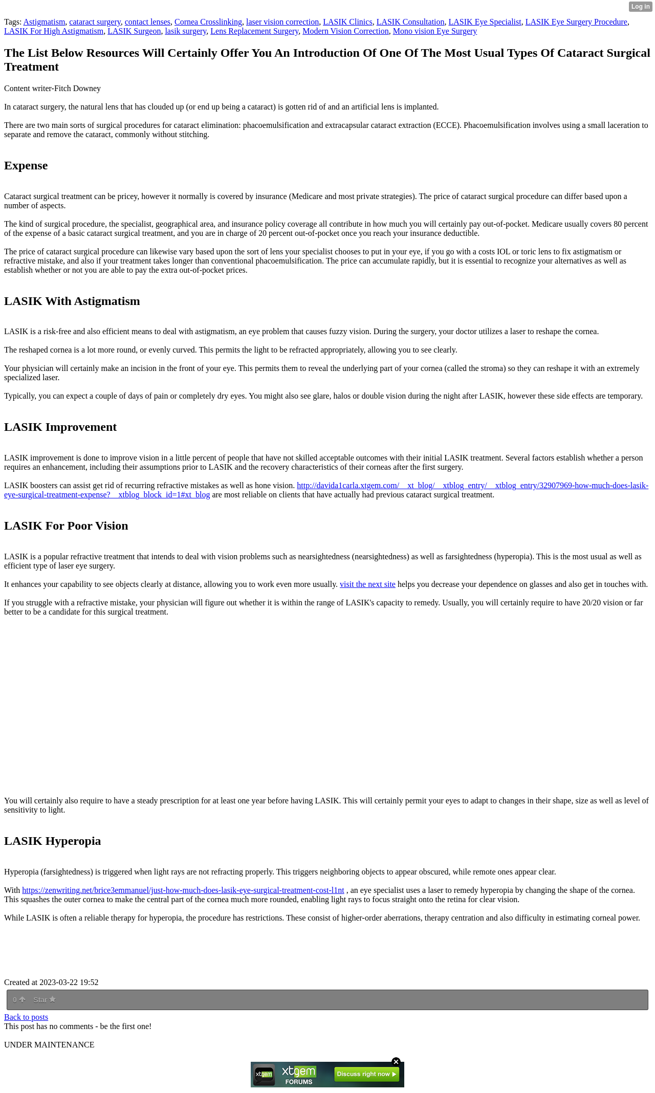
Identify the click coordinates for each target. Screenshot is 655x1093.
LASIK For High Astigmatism (53, 31)
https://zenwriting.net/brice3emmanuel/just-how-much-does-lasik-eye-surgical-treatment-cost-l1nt (183, 890)
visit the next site (368, 584)
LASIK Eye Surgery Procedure (576, 21)
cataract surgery (94, 21)
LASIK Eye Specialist (485, 21)
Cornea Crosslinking (208, 21)
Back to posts (26, 1017)
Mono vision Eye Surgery (435, 31)
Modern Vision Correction (345, 31)
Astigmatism (45, 21)
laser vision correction (282, 21)
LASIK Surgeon (134, 31)
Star (44, 1000)
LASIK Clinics (347, 21)
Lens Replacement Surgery (254, 31)
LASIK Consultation (411, 21)
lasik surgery (185, 31)
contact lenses (147, 21)
